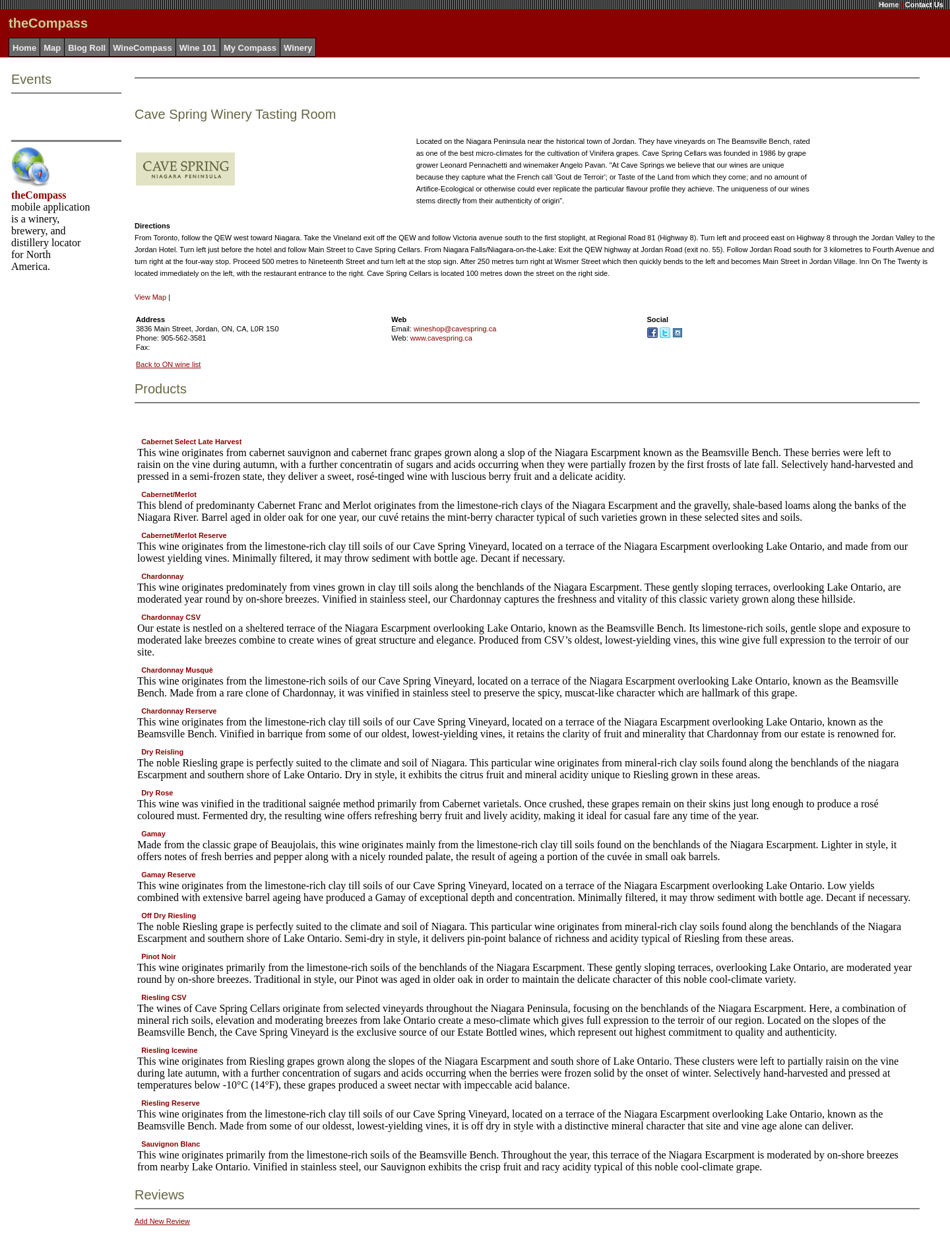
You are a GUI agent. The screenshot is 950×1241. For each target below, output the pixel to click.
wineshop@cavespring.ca (455, 329)
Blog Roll (87, 48)
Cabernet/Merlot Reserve (184, 535)
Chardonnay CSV (171, 617)
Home (889, 5)
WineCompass (142, 48)
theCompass (39, 195)
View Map (150, 297)
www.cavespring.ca (441, 338)
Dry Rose (157, 793)
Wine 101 (197, 48)
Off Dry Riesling (168, 916)
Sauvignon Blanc (170, 1144)
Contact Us (924, 5)
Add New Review (162, 1221)
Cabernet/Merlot (169, 494)
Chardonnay (162, 576)
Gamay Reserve (168, 875)
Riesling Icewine (169, 1050)
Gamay (153, 834)
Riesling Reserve (170, 1103)
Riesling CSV (163, 997)
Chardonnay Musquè (177, 670)
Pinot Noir (158, 956)
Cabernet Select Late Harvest (191, 442)
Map (52, 48)
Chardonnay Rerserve (178, 711)
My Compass (250, 48)
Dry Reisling (162, 752)
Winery (298, 48)
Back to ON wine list (168, 364)
